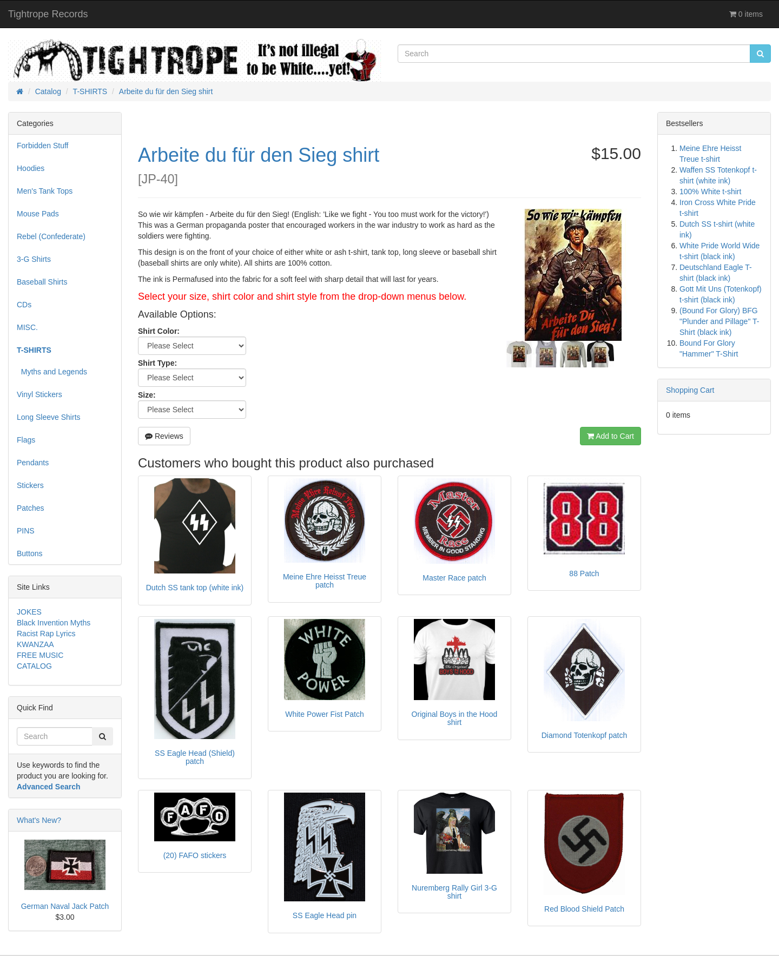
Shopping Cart (690, 390)
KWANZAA (35, 644)
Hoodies (30, 168)
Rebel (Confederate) (51, 236)
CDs (24, 304)
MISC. (27, 327)
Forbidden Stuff (42, 145)
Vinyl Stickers (39, 394)
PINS (26, 530)
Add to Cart (610, 436)
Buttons (29, 553)
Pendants (33, 462)
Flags (26, 440)
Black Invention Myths (53, 622)
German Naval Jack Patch (65, 906)
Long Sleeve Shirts (49, 417)
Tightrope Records (48, 14)
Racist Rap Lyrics (46, 633)
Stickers (30, 485)
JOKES (29, 612)
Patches (30, 508)
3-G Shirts (34, 259)
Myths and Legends (52, 371)
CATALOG (34, 666)
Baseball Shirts (42, 282)
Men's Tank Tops (44, 191)
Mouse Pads (38, 213)
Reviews (164, 436)
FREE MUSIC (40, 655)
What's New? (39, 820)
